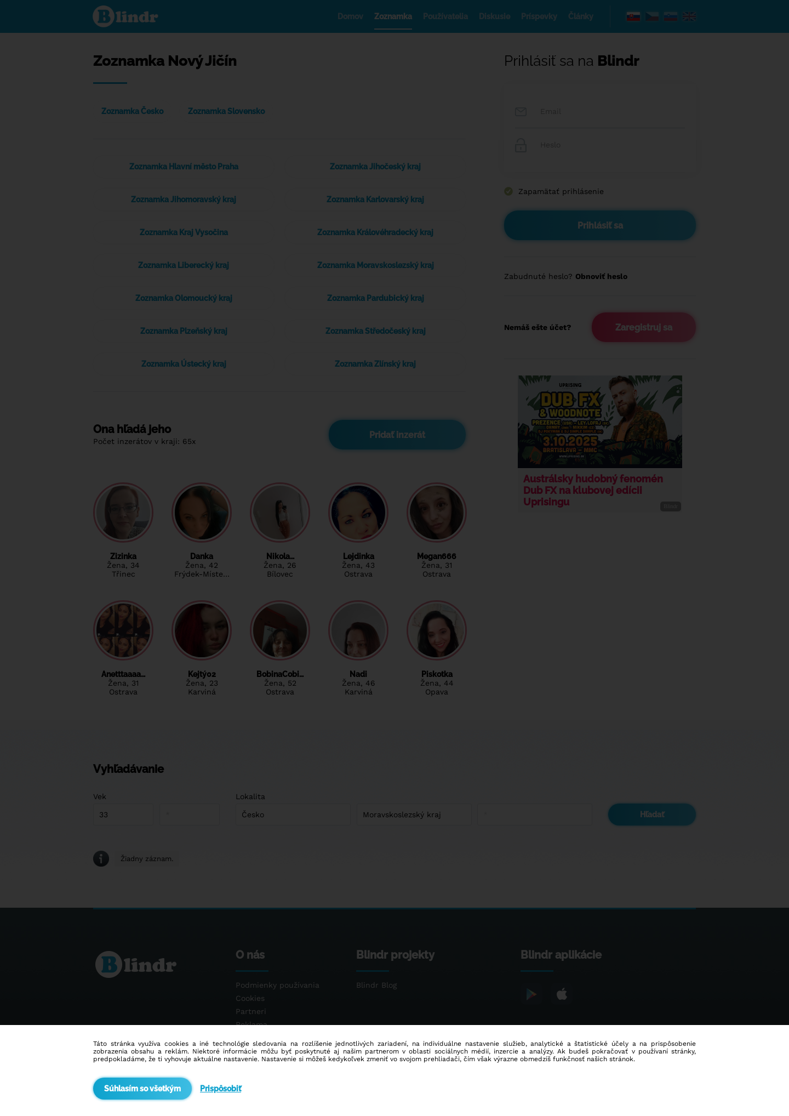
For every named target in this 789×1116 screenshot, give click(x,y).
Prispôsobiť (220, 1088)
